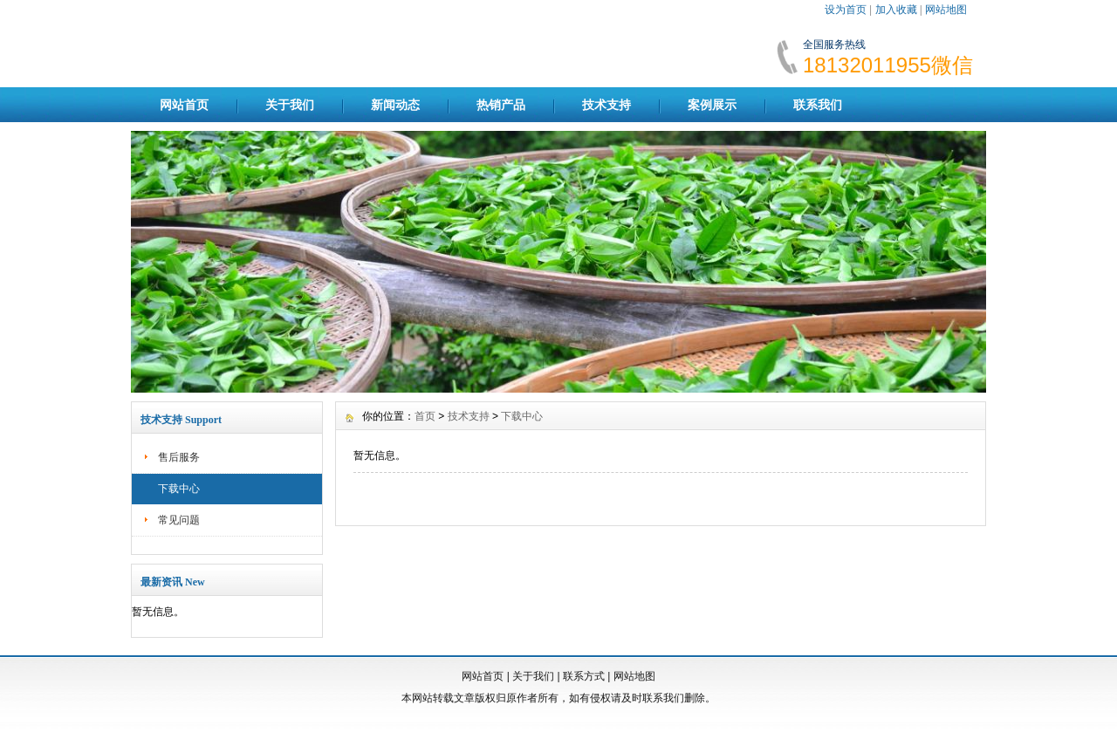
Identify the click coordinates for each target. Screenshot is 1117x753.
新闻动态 (395, 105)
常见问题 (179, 520)
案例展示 (712, 105)
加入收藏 (896, 9)
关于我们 (289, 105)
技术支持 (606, 105)
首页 (425, 416)
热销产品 (500, 105)
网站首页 (184, 105)
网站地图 (946, 9)
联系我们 (817, 105)
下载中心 (179, 489)
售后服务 (179, 457)
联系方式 (584, 676)
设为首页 (846, 9)
